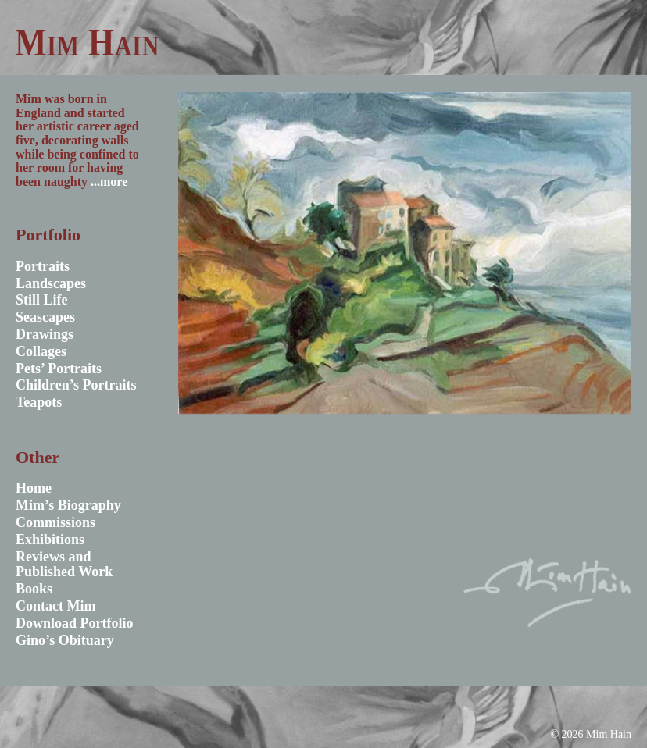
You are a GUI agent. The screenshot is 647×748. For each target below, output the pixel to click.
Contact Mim (55, 606)
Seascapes (45, 317)
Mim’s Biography (68, 505)
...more (109, 181)
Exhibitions (50, 539)
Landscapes (51, 283)
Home (34, 488)
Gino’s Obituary (65, 640)
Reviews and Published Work (64, 564)
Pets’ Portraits (59, 368)
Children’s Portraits (76, 385)
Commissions (55, 522)
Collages (41, 351)
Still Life (42, 300)
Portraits (43, 266)
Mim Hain (87, 42)
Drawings (44, 334)
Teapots (39, 402)
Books (34, 589)
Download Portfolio (75, 623)
